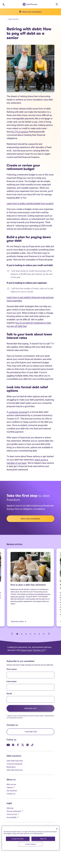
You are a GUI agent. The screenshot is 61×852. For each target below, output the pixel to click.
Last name (11, 681)
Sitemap (10, 808)
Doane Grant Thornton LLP (33, 650)
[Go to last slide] (12, 634)
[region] (30, 838)
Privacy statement (15, 811)
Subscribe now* (30, 708)
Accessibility (13, 817)
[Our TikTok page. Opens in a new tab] (32, 744)
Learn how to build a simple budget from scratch (30, 203)
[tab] (17, 634)
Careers (11, 787)
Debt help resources (15, 770)
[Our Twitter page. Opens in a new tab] (22, 744)
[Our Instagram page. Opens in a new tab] (13, 744)
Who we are (11, 784)
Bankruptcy (11, 767)
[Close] (57, 829)
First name (12, 669)
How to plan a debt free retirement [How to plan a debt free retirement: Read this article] (28, 585)
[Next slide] (49, 634)
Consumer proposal (14, 764)
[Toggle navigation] (57, 4)
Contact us (11, 794)
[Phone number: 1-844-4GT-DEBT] (3, 4)
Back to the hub (12, 19)
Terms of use (13, 814)
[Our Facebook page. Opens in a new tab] (17, 744)
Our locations (12, 791)
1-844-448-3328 (30, 732)
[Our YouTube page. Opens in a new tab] (8, 744)
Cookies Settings (30, 844)
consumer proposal (18, 412)
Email (9, 694)
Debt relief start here (15, 761)
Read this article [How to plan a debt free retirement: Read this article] (18, 621)
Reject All (43, 839)
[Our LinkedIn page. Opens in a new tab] (27, 744)
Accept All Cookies (18, 839)
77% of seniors (21, 131)
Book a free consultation (30, 519)
